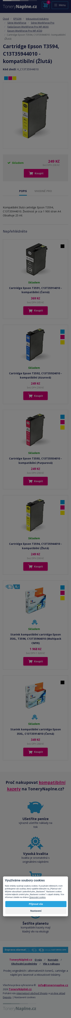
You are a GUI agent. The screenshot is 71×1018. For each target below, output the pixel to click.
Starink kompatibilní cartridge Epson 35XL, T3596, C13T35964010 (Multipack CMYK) (35, 639)
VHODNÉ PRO (43, 191)
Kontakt (53, 959)
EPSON (17, 18)
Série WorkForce (16, 22)
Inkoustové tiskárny (37, 18)
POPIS (23, 191)
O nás (38, 959)
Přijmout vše (36, 904)
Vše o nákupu (51, 963)
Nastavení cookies (25, 997)
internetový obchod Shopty (32, 993)
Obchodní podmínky (24, 963)
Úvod (6, 18)
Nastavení (35, 910)
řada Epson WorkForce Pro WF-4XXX (28, 26)
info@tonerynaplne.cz (53, 985)
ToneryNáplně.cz (20, 989)
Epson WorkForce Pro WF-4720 (24, 30)
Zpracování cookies (37, 897)
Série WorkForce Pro (42, 22)
